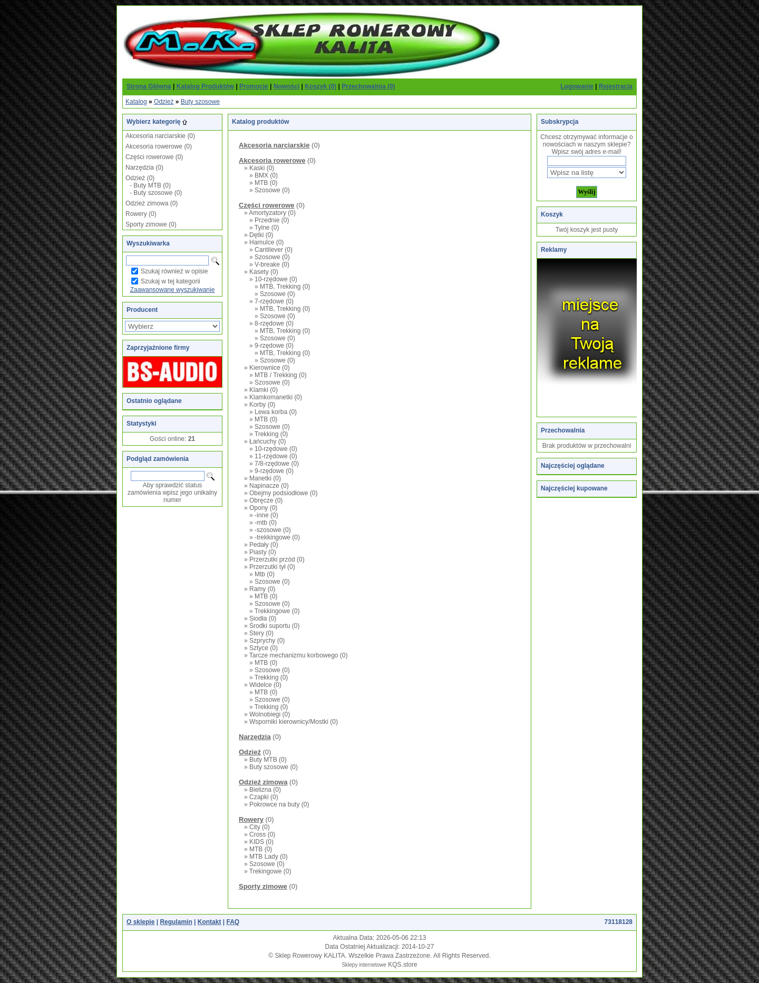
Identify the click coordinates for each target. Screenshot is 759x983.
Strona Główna (148, 86)
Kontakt (209, 922)
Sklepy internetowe (364, 965)
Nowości (286, 86)
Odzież (163, 101)
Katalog (136, 101)
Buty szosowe (200, 101)
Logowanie (576, 86)
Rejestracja (615, 86)
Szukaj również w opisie (174, 271)
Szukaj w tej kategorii (170, 281)
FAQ (232, 922)
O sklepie (140, 922)
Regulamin (176, 922)
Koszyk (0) (320, 86)
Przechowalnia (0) (368, 86)
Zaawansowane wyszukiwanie (172, 289)
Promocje (253, 86)
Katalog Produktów (205, 86)
